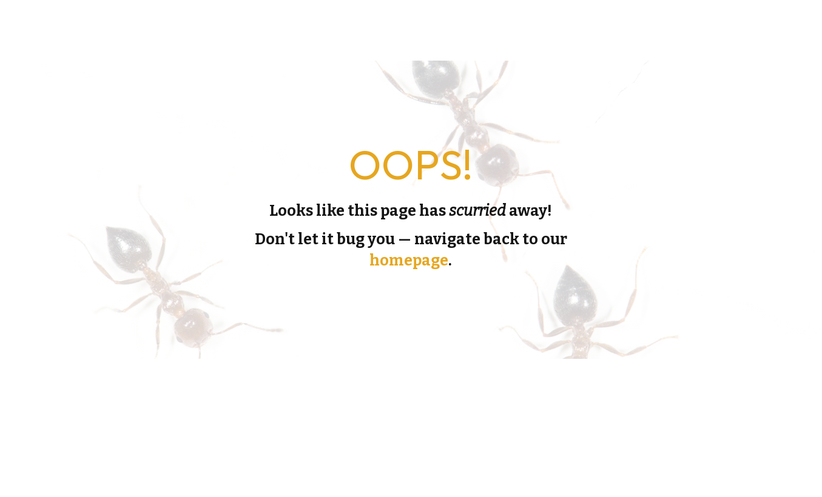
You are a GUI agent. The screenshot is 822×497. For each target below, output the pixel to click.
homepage (408, 261)
